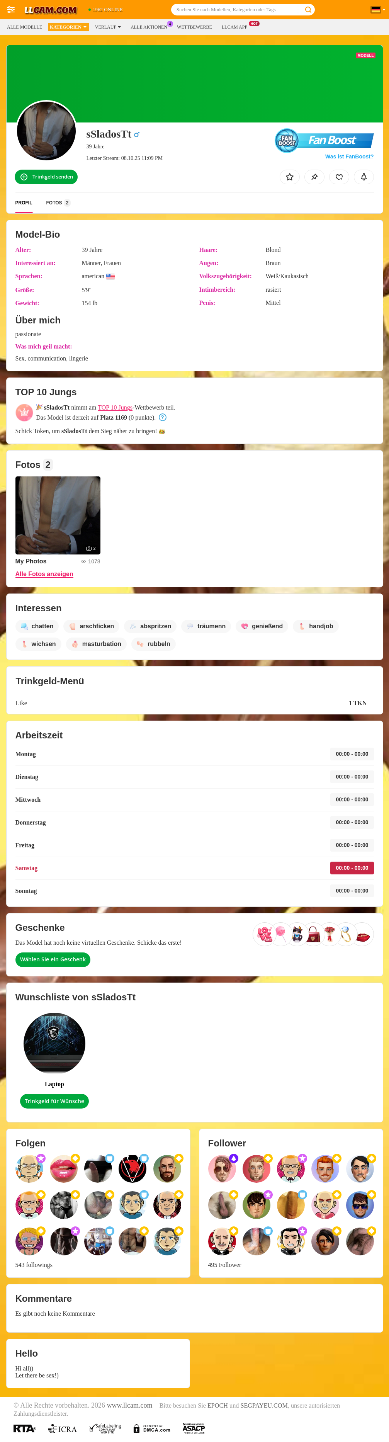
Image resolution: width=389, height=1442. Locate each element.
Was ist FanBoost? (349, 156)
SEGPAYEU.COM (264, 1405)
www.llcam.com (130, 1405)
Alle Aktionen (151, 26)
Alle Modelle (24, 27)
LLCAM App (236, 26)
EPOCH (217, 1405)
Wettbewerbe (194, 27)
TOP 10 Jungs (115, 407)
